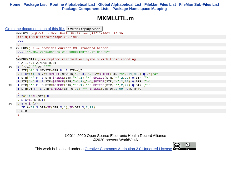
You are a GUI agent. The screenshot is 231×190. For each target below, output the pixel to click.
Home (15, 4)
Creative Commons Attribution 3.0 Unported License (128, 161)
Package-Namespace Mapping (140, 9)
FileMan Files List (160, 4)
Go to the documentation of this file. (35, 29)
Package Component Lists (85, 9)
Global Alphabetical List (119, 4)
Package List (35, 4)
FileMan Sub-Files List (199, 4)
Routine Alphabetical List (72, 4)
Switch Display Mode (84, 29)
